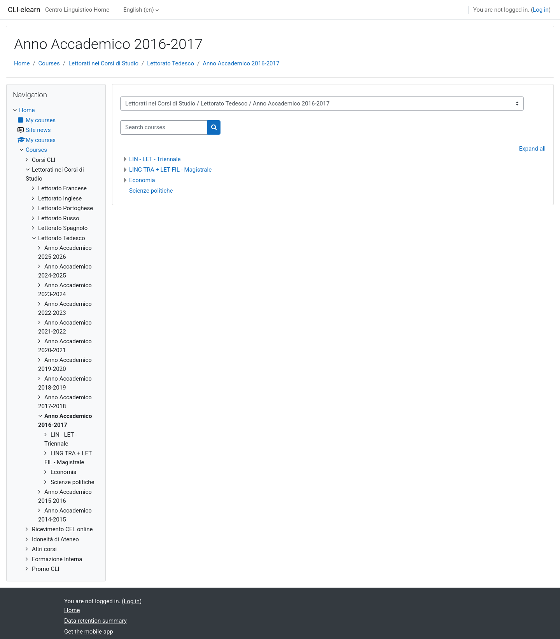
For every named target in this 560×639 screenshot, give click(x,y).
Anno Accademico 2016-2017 (241, 63)
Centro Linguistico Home (77, 9)
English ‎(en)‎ (138, 9)
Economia (142, 180)
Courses (49, 63)
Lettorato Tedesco (170, 63)
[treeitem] (56, 340)
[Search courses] (164, 127)
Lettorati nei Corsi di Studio (103, 63)
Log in (541, 9)
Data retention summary (95, 620)
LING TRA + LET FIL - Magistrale (170, 169)
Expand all (532, 148)
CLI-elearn (24, 9)
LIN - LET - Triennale (155, 159)
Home (22, 63)
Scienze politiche (151, 190)
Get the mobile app (88, 631)
